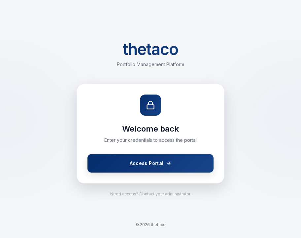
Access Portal (151, 163)
